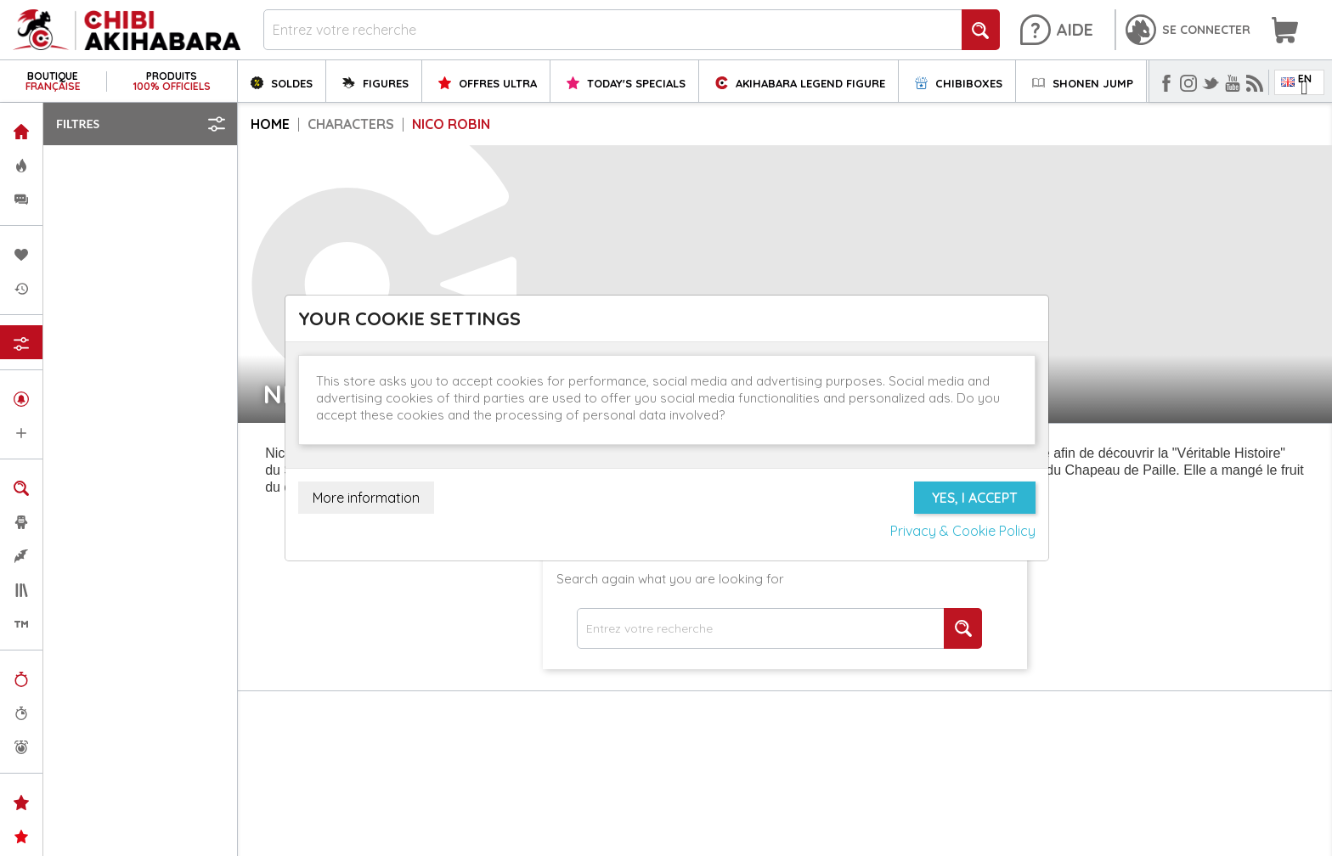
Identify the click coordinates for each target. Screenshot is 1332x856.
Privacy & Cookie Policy (963, 530)
